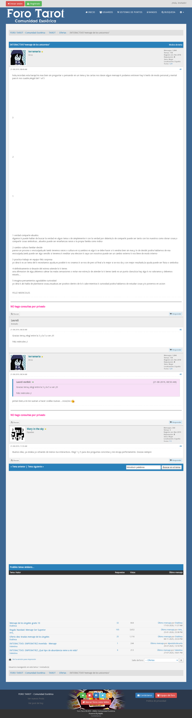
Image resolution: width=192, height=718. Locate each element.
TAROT (52, 32)
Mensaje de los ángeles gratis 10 (25, 623)
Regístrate (33, 3)
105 (117, 630)
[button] (182, 12)
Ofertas (62, 32)
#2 (181, 330)
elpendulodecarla (175, 643)
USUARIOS (106, 12)
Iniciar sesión (15, 3)
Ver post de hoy (35, 703)
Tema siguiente (35, 466)
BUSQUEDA (168, 12)
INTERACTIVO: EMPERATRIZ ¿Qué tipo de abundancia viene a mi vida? (44, 650)
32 (118, 623)
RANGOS (152, 12)
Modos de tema (175, 45)
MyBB (100, 714)
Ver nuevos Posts (36, 698)
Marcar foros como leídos (96, 702)
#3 (181, 374)
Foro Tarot (81, 711)
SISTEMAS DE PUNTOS (130, 12)
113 (170, 441)
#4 (181, 446)
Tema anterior (18, 466)
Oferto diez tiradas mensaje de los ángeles (29, 637)
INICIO (90, 12)
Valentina (13, 646)
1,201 (171, 64)
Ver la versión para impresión (24, 659)
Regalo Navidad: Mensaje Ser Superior (28, 630)
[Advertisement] (96, 520)
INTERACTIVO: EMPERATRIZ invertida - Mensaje (33, 643)
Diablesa (13, 626)
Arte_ (12, 633)
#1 (181, 69)
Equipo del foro (166, 695)
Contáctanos (144, 695)
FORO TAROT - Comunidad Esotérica (27, 32)
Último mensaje (164, 623)
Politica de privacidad (156, 701)
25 (118, 637)
